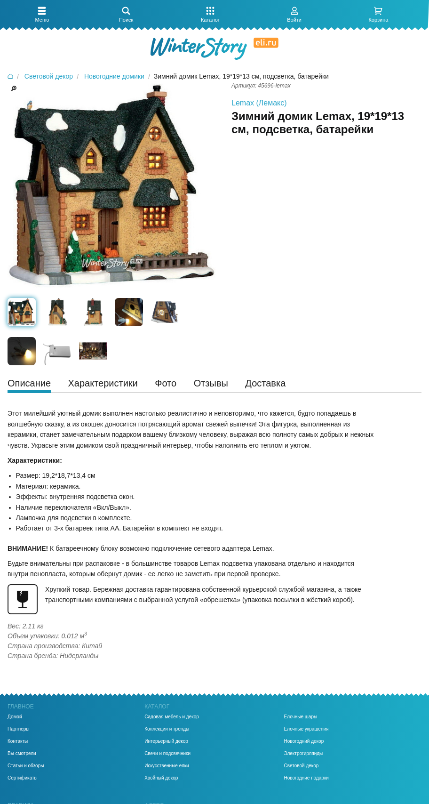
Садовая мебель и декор (171, 717)
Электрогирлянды (303, 753)
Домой (15, 717)
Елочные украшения (306, 729)
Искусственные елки (166, 766)
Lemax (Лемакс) (259, 103)
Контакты (18, 741)
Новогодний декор (304, 741)
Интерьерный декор (166, 741)
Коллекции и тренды (166, 729)
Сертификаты (23, 778)
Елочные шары (301, 717)
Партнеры (19, 729)
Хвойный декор (161, 778)
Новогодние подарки (306, 778)
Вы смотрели (22, 753)
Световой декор (301, 766)
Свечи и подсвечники (167, 753)
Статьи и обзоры (26, 766)
